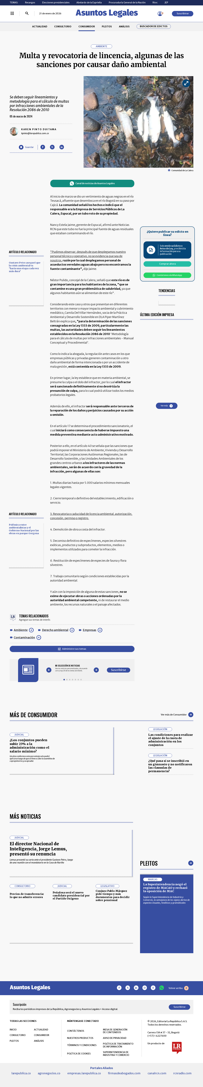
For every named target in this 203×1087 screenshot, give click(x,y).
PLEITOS (107, 26)
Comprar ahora (167, 263)
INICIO (13, 1029)
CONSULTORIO (62, 26)
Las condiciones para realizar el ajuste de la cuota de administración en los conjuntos (170, 740)
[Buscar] (26, 14)
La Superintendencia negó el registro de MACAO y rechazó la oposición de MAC (165, 887)
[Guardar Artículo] (26, 147)
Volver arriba (179, 988)
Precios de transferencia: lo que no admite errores (27, 895)
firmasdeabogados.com (124, 1073)
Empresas (89, 630)
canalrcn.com (157, 1073)
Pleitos (149, 863)
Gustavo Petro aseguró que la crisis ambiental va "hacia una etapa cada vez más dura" (24, 267)
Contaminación (24, 637)
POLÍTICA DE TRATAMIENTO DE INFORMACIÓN (118, 1045)
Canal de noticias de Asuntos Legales (92, 183)
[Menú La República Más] (12, 14)
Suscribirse (183, 13)
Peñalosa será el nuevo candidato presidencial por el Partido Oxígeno (71, 895)
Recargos (30, 2)
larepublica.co (21, 1073)
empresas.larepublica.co (84, 1073)
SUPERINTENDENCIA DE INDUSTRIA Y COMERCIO (116, 1053)
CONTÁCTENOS (75, 1030)
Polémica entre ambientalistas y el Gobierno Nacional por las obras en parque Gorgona (24, 529)
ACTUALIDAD (39, 26)
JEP (166, 2)
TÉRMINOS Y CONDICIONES (81, 1045)
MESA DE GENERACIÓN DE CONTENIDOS (115, 1031)
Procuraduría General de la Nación (127, 2)
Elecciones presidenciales (55, 2)
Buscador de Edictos (153, 26)
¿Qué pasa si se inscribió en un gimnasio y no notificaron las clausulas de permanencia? (170, 766)
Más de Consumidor (33, 714)
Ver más (167, 405)
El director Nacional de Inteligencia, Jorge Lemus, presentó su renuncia (38, 849)
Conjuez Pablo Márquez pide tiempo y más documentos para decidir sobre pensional (113, 895)
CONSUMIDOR (87, 26)
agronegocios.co (49, 1073)
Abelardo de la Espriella (89, 2)
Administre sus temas (72, 648)
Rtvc (155, 2)
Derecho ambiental (55, 630)
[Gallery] (72, 668)
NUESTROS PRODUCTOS (80, 1038)
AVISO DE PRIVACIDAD (114, 1038)
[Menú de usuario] (160, 13)
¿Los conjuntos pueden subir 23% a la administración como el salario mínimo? (29, 745)
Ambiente (21, 630)
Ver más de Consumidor (177, 714)
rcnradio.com (182, 1073)
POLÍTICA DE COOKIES (79, 1053)
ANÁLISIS (124, 26)
